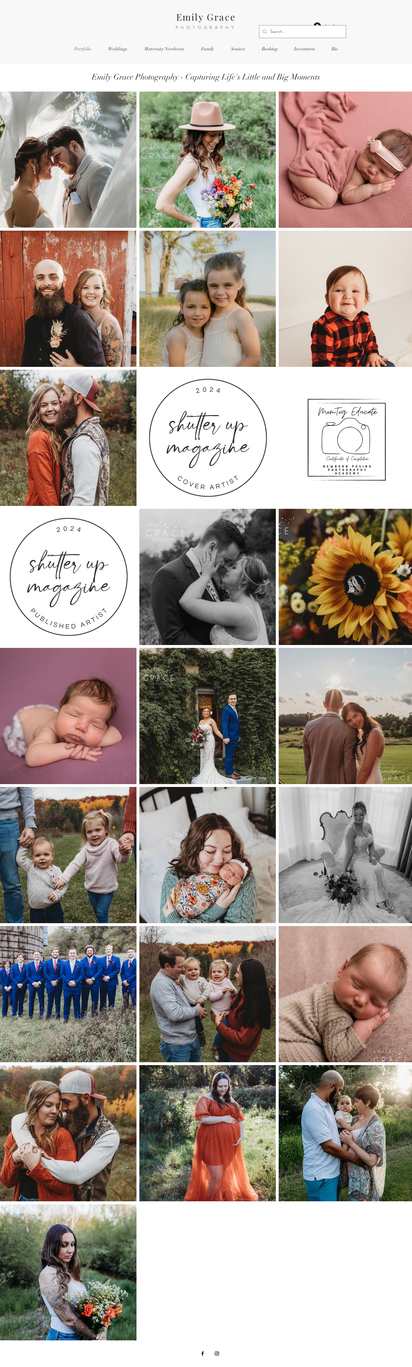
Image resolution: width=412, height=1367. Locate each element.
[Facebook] (202, 1353)
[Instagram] (217, 1353)
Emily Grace (206, 17)
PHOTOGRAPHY (206, 27)
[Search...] (302, 31)
